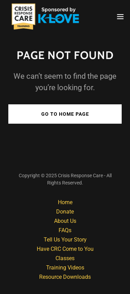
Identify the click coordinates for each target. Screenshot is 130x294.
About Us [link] (65, 221)
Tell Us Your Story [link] (65, 239)
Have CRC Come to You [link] (65, 249)
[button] (120, 16)
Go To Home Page (65, 114)
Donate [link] (65, 211)
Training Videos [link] (65, 267)
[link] (42, 16)
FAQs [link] (65, 230)
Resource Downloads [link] (65, 277)
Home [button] (65, 202)
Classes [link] (65, 258)
